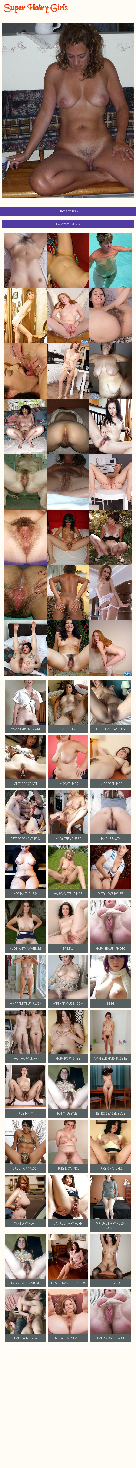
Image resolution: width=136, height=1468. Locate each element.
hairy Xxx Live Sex (68, 224)
